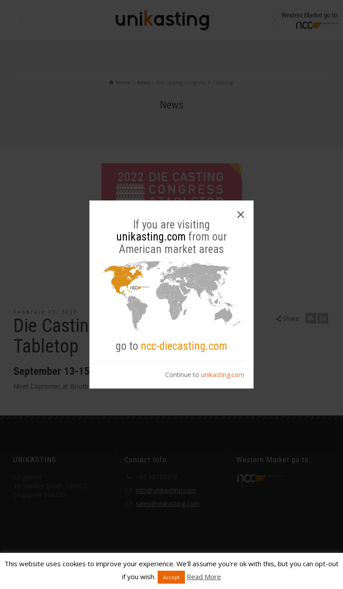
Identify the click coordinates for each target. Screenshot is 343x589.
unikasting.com (222, 374)
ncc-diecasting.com (184, 346)
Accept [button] (171, 577)
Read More (204, 576)
